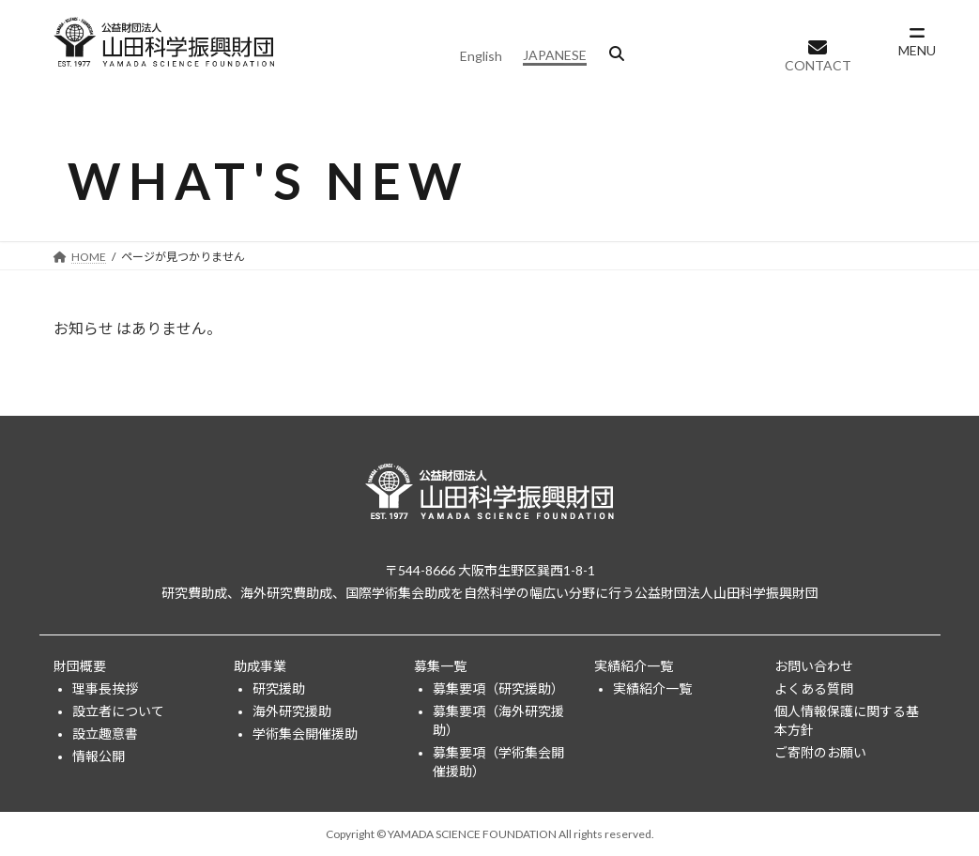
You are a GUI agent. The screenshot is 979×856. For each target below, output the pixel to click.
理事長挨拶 (105, 688)
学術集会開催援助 (305, 733)
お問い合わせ (813, 666)
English (481, 56)
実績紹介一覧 (633, 666)
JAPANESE (555, 55)
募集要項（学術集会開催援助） (498, 761)
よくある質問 (813, 688)
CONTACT (818, 65)
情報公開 (98, 756)
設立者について (118, 711)
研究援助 (278, 688)
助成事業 (260, 666)
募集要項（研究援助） (498, 688)
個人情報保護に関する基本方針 (846, 720)
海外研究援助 (291, 711)
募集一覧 (440, 666)
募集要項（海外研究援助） (498, 720)
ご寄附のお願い (820, 752)
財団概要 (80, 666)
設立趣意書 (105, 733)
